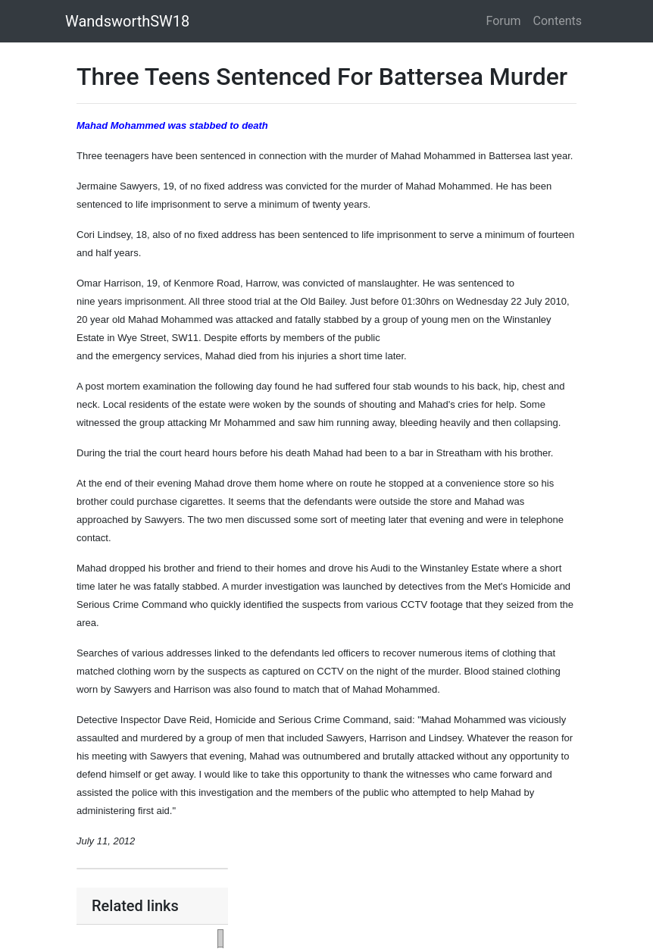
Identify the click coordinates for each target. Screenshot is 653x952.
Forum (503, 21)
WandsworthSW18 (127, 21)
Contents (557, 21)
